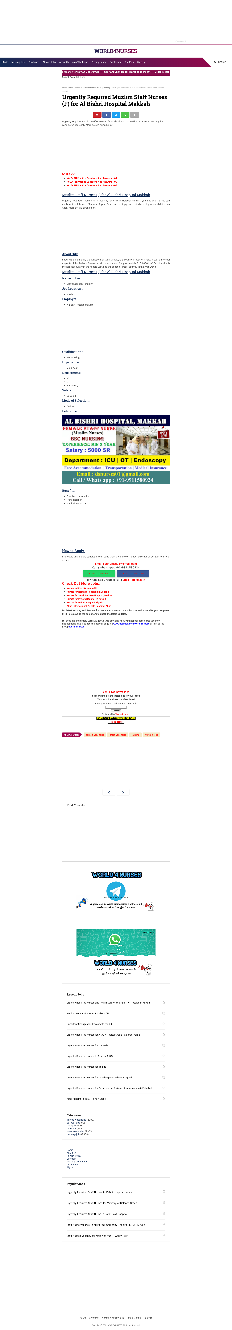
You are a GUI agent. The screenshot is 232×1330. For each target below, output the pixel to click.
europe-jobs (73, 1123)
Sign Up (141, 62)
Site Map (129, 62)
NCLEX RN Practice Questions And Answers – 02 (92, 182)
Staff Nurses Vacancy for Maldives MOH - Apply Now (97, 1236)
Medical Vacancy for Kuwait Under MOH (84, 72)
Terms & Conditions (77, 1162)
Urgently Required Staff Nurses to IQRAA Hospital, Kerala (99, 1193)
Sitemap (71, 1159)
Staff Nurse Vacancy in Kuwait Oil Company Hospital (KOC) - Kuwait (106, 1225)
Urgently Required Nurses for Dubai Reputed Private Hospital (99, 1078)
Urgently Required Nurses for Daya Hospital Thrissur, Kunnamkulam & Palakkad (109, 1089)
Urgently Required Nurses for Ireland (86, 1067)
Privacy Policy (74, 1156)
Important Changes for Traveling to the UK (135, 72)
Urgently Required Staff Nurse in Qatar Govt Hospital (97, 1215)
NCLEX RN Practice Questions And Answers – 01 (92, 179)
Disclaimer (115, 62)
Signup (70, 1168)
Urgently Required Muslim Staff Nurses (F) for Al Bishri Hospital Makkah (114, 100)
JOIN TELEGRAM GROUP (133, 574)
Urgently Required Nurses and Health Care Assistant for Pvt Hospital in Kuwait (108, 1003)
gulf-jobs (71, 1129)
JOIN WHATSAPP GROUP (99, 574)
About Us (71, 1153)
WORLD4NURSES (115, 51)
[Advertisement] (116, 22)
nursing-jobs (109, 88)
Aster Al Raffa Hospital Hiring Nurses (86, 1099)
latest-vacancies (89, 88)
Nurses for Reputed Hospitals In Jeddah (88, 592)
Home (64, 88)
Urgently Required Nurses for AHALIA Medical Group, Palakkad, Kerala (103, 1035)
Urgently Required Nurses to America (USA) (90, 1057)
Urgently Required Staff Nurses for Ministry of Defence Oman (102, 1204)
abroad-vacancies (75, 88)
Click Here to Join (134, 581)
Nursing (100, 88)
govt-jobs (72, 1126)
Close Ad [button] (181, 41)
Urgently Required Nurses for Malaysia (87, 1046)
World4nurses (122, 715)
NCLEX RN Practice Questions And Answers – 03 (92, 186)
